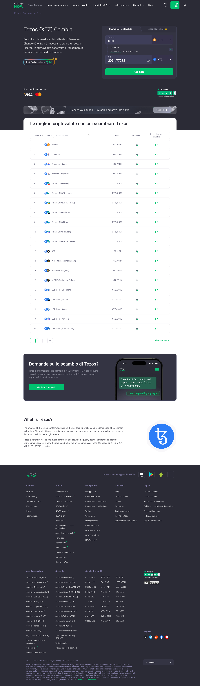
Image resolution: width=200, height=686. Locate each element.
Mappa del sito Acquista (36, 653)
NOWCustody (92, 535)
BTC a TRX (120, 601)
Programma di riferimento (96, 501)
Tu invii (111, 37)
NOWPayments (92, 530)
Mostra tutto (162, 340)
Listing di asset (91, 521)
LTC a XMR (105, 582)
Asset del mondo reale (64, 533)
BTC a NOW (120, 606)
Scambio (139, 71)
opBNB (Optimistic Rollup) (63, 280)
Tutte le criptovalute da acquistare (35, 641)
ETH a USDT (121, 597)
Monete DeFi (60, 543)
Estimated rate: (115, 51)
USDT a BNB (121, 587)
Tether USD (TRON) (61, 183)
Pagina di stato (121, 516)
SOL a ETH (120, 577)
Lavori (28, 511)
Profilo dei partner (92, 496)
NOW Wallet (61, 506)
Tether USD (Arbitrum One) (64, 241)
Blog (150, 5)
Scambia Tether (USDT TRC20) (68, 592)
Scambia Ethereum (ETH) (65, 582)
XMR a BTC (90, 602)
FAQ (117, 492)
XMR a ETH (105, 601)
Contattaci (119, 506)
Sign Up (176, 5)
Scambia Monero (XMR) (65, 602)
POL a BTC (120, 616)
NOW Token (60, 516)
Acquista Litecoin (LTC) (35, 611)
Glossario (119, 501)
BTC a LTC (120, 592)
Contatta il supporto (46, 387)
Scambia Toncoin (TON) (65, 621)
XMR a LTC (105, 597)
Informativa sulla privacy (154, 501)
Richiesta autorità (151, 516)
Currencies (27, 13)
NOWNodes (91, 540)
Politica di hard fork (152, 511)
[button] (162, 39)
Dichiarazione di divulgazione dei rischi (159, 506)
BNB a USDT (106, 621)
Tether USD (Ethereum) (63, 193)
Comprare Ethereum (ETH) (37, 582)
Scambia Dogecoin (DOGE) (66, 611)
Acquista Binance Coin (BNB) (38, 592)
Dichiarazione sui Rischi (86, 679)
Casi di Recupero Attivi (153, 521)
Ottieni (111, 57)
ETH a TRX (120, 611)
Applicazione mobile (63, 501)
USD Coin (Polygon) (61, 319)
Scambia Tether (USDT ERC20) (68, 587)
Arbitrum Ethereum (61, 174)
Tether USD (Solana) (61, 212)
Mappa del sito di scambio (66, 648)
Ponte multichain (92, 525)
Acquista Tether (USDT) (35, 587)
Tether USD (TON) (60, 222)
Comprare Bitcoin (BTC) (36, 577)
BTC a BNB (105, 611)
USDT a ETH (121, 582)
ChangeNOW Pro (62, 492)
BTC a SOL (120, 621)
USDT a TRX (105, 577)
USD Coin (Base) (60, 309)
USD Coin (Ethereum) (62, 290)
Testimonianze (32, 516)
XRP (53, 251)
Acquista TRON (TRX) (35, 621)
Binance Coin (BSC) (61, 270)
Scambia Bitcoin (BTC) (64, 577)
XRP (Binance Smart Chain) (64, 261)
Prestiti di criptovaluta (64, 552)
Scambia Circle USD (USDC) (66, 597)
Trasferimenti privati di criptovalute (64, 526)
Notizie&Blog (31, 496)
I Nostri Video (31, 506)
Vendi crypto (31, 648)
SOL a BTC (89, 616)
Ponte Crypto (60, 548)
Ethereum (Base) (60, 164)
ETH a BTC (89, 597)
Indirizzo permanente (64, 496)
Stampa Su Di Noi (33, 501)
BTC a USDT (90, 582)
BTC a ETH (89, 611)
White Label (90, 516)
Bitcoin (55, 145)
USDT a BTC (90, 621)
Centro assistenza (122, 511)
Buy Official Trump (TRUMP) (37, 635)
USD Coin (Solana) (61, 299)
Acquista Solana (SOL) (35, 631)
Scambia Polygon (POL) (65, 616)
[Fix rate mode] (149, 59)
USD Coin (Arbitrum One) (64, 328)
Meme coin (59, 538)
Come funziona (121, 496)
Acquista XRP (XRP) (34, 602)
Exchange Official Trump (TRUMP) (65, 636)
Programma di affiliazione (96, 506)
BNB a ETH (89, 606)
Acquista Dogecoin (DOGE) (37, 606)
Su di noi (29, 492)
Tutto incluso (114, 48)
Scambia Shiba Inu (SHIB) (66, 631)
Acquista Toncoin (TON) (36, 626)
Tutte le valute (61, 643)
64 (50, 340)
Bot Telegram (60, 557)
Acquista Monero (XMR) (36, 616)
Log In (164, 5)
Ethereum (56, 154)
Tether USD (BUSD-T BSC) (64, 203)
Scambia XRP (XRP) (63, 626)
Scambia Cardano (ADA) (65, 606)
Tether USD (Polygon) (62, 232)
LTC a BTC (105, 606)
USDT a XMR (90, 587)
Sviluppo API (90, 492)
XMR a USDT (106, 616)
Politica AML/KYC (151, 492)
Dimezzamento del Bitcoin (126, 521)
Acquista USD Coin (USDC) (37, 597)
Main (16, 13)
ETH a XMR (90, 592)
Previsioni (59, 521)
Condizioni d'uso (150, 496)
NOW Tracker (61, 511)
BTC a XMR (90, 577)
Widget (88, 511)
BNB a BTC (105, 592)
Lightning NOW (61, 562)
